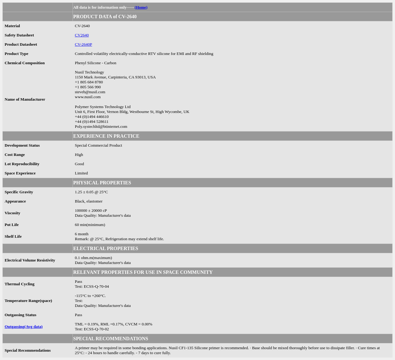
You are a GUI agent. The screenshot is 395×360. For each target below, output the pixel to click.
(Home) (141, 7)
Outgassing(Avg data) (24, 326)
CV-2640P (83, 44)
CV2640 (82, 35)
